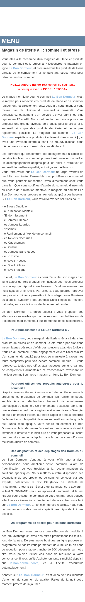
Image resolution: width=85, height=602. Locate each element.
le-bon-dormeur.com (24, 563)
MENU (11, 41)
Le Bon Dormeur (20, 68)
